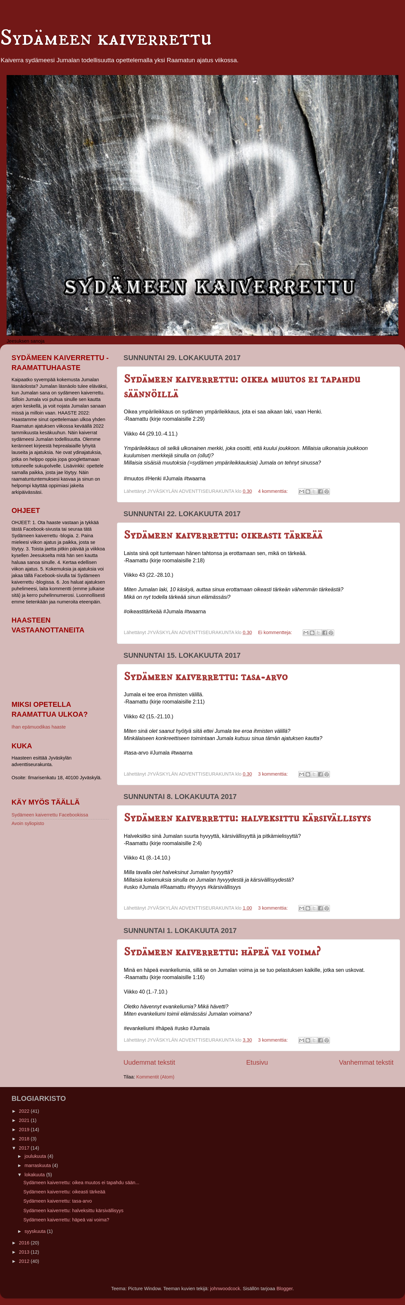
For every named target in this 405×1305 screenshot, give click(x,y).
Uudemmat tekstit (149, 1062)
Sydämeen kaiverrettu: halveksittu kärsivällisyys (247, 818)
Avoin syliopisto (28, 823)
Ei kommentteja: (275, 632)
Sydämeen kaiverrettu (106, 38)
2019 (25, 1129)
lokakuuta (35, 1174)
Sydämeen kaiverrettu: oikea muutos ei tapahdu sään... (81, 1182)
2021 (25, 1120)
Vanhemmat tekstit (366, 1062)
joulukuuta (36, 1156)
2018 (25, 1138)
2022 (25, 1111)
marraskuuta (38, 1165)
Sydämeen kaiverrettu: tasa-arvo (206, 676)
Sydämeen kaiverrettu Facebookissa (50, 814)
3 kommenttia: (273, 774)
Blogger (285, 1288)
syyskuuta (36, 1231)
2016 (25, 1242)
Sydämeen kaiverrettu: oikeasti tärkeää (223, 535)
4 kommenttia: (273, 491)
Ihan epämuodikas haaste (39, 727)
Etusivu (257, 1062)
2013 (25, 1252)
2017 (25, 1148)
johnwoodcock (225, 1288)
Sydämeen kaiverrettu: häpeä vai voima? (222, 952)
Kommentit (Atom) (155, 1076)
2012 (25, 1261)
